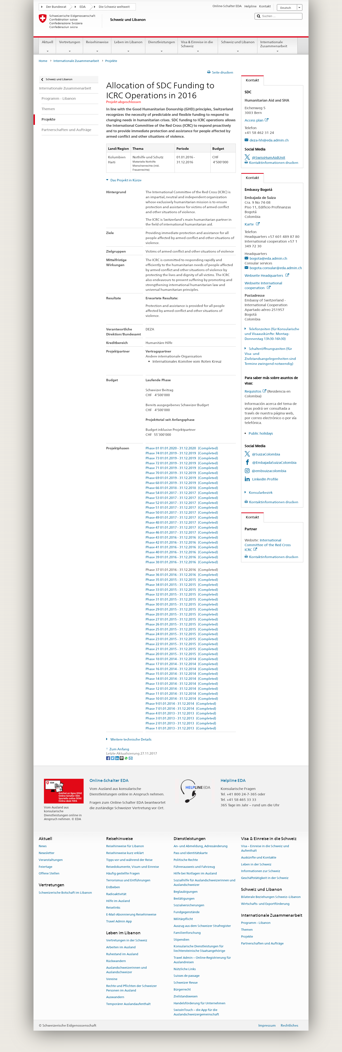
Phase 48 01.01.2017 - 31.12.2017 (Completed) (182, 522)
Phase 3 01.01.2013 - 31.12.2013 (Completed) (181, 718)
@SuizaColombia (266, 454)
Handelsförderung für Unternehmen (199, 1003)
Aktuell (47, 46)
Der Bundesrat (56, 7)
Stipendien (181, 939)
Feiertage (45, 867)
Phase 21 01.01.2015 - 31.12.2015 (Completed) (182, 649)
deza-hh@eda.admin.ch (269, 140)
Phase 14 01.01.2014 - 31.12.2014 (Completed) (182, 679)
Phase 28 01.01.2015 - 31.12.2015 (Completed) (182, 614)
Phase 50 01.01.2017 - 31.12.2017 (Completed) (182, 512)
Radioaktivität (116, 894)
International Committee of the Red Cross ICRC (268, 545)
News (43, 846)
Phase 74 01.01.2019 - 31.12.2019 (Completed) (182, 453)
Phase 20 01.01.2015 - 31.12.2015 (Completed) (182, 654)
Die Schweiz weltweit (114, 7)
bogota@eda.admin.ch (268, 258)
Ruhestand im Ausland (122, 954)
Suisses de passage (187, 976)
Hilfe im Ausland (118, 901)
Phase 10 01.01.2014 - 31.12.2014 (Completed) (182, 698)
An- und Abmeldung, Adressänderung (201, 846)
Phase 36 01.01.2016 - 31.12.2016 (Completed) (182, 575)
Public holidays (261, 433)
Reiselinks (113, 908)
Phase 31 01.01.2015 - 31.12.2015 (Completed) (182, 599)
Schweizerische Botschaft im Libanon (65, 892)
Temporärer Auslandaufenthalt (128, 1004)
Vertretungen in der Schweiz (126, 940)
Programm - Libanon (256, 923)
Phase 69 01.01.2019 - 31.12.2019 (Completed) (182, 478)
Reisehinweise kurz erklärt (125, 853)
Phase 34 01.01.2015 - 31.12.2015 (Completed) (182, 585)
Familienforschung (187, 933)
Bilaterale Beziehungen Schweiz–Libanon (271, 897)
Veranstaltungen (51, 860)
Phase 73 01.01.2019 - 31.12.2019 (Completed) (182, 458)
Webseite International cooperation (263, 285)
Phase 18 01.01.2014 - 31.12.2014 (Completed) (182, 659)
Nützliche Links (185, 969)
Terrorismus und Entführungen (128, 880)
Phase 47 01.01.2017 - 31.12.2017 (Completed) (182, 527)
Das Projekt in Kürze (126, 180)
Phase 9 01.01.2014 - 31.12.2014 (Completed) (181, 703)
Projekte (247, 936)
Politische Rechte (186, 860)
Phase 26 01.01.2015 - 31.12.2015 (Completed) (182, 624)
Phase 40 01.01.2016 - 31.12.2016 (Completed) (182, 552)
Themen (247, 929)
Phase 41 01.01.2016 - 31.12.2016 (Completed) (182, 547)
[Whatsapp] (126, 758)
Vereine (111, 979)
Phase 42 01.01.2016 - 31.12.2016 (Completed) (182, 542)
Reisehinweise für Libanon (125, 846)
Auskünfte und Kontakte (258, 857)
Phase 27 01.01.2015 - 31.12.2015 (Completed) (182, 619)
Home (43, 61)
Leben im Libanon (128, 46)
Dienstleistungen (162, 46)
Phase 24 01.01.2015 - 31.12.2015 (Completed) (182, 634)
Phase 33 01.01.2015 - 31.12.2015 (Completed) (182, 590)
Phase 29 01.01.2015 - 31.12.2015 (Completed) (182, 609)
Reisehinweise (97, 46)
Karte (252, 224)
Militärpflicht (183, 919)
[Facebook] (108, 758)
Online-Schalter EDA (109, 780)
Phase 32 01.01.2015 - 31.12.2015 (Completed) (182, 594)
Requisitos (255, 391)
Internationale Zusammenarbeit (277, 46)
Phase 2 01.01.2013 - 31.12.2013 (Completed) (181, 723)
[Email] (131, 758)
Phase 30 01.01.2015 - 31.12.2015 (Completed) (182, 604)
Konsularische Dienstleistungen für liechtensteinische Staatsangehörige (199, 949)
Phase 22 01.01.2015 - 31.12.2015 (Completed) (182, 644)
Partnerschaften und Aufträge (262, 943)
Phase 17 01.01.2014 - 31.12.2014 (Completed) (182, 664)
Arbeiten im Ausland (121, 947)
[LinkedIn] (117, 758)
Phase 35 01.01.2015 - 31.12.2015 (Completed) (182, 580)
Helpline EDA (233, 780)
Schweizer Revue (186, 982)
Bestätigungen (184, 898)
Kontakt (250, 80)
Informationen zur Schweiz (260, 871)
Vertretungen (69, 46)
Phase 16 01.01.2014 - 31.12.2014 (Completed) (182, 669)
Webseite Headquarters (267, 275)
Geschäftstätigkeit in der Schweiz (265, 878)
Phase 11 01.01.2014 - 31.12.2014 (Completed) (182, 693)
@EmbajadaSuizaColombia (274, 462)
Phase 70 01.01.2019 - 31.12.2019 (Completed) (182, 473)
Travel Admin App (119, 921)
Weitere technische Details (131, 739)
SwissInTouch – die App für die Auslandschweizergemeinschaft (196, 1012)
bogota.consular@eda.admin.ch (276, 268)
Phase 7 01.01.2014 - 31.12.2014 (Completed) (181, 708)
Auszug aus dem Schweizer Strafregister (202, 926)
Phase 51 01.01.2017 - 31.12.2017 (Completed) (182, 507)
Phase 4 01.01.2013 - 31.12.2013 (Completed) (181, 713)
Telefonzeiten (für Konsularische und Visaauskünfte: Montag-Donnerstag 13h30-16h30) (272, 334)
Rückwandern (116, 961)
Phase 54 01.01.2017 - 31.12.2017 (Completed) (182, 493)
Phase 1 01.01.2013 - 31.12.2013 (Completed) (181, 728)
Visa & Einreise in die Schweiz (198, 46)
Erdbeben (113, 887)
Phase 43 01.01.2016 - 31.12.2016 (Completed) (182, 537)
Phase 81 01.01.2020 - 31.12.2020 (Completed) (182, 448)
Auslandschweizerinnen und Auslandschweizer (126, 970)
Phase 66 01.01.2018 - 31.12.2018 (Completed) (182, 488)
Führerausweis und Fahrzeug (194, 867)
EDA (83, 7)
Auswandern (115, 997)
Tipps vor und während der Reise (129, 860)
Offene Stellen (49, 873)
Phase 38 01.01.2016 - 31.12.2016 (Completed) (182, 562)
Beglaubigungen (186, 891)
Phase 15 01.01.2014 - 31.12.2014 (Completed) (182, 674)
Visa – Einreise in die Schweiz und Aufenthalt (265, 848)
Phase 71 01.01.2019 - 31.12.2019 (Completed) (182, 468)
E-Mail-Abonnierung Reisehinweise (131, 914)
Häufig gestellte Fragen (123, 873)
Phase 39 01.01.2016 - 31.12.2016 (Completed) (182, 557)
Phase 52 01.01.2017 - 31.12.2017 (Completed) (182, 503)
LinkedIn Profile (265, 479)
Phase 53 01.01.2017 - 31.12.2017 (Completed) (182, 498)
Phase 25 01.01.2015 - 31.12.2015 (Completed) (182, 629)
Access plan (256, 120)
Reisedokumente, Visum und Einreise (132, 867)
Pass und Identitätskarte (191, 853)
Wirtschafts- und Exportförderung (265, 904)
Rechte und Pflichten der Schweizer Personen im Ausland (131, 988)
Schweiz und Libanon (237, 46)
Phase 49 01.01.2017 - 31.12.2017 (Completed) (182, 517)
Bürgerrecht (182, 989)
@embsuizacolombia (269, 471)
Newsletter (46, 853)
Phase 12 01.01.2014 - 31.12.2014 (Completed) (182, 688)
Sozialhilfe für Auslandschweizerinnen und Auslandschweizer (204, 882)
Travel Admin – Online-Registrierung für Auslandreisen (202, 960)
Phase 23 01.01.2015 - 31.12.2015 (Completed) (182, 639)
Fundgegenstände (187, 912)
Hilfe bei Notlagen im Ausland (195, 873)
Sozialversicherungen (189, 905)
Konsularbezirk (260, 492)
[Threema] (122, 758)
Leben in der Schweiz (256, 864)
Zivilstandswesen (186, 996)
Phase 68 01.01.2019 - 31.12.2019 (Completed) (182, 483)
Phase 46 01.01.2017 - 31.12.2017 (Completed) (182, 532)
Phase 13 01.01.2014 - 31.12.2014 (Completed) (182, 684)
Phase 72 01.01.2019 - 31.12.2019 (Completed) (182, 463)
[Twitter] (113, 758)
